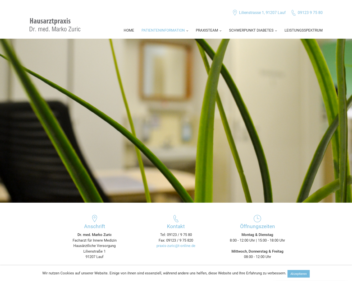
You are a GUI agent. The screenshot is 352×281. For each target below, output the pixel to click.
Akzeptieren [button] (298, 274)
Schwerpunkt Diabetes (251, 30)
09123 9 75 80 (310, 12)
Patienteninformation (163, 30)
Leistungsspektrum (304, 30)
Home (129, 30)
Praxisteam (207, 30)
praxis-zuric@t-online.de (175, 246)
